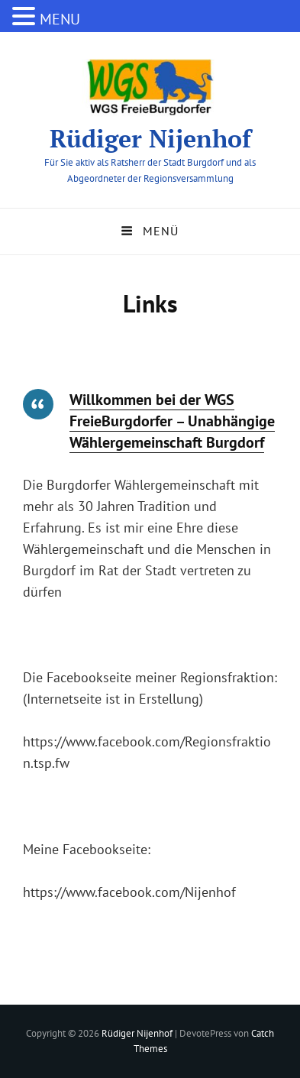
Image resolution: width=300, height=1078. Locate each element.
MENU (60, 19)
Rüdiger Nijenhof (150, 138)
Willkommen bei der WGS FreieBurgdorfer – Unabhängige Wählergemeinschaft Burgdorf (172, 421)
